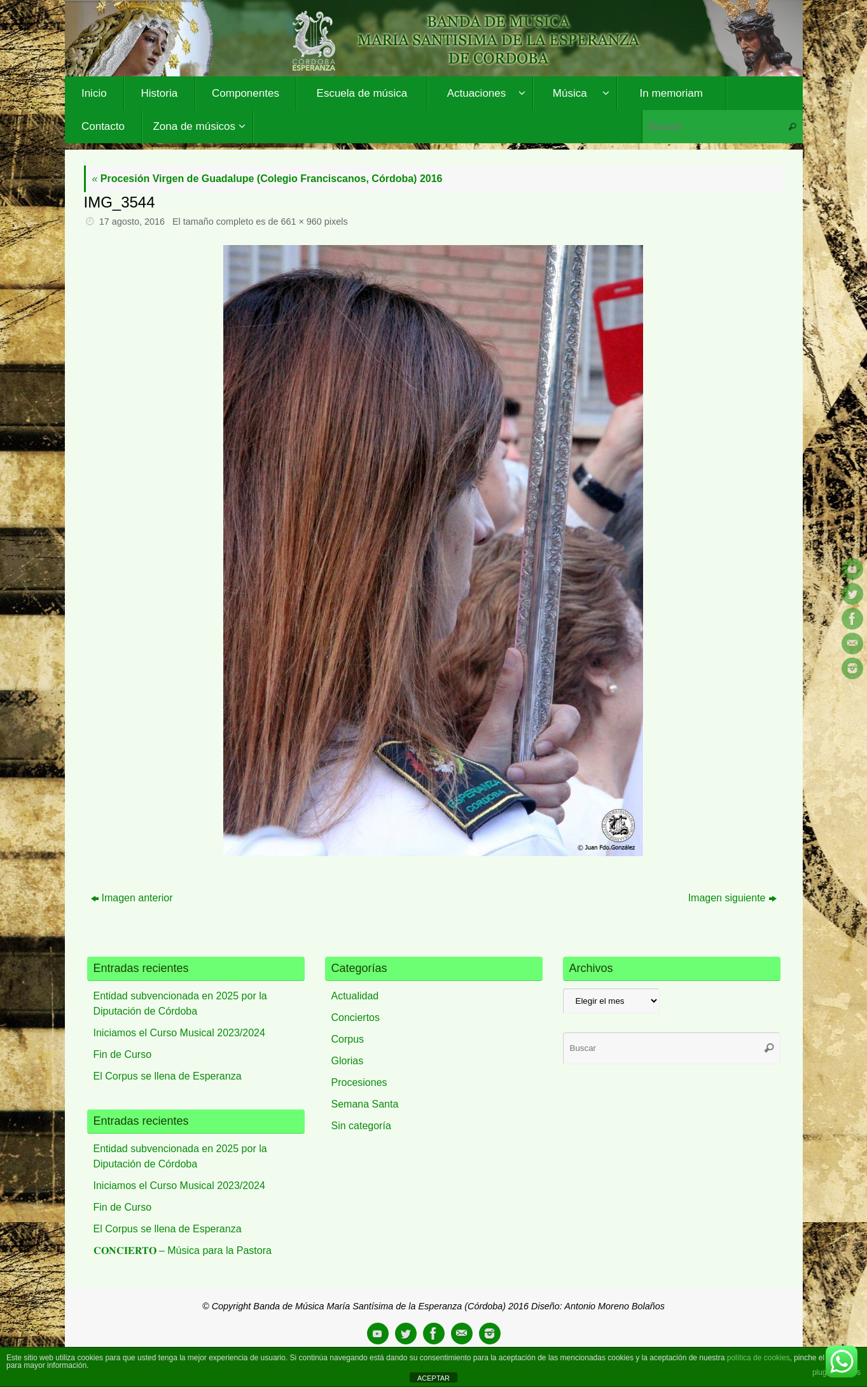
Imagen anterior (132, 897)
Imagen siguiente (732, 897)
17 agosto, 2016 (132, 221)
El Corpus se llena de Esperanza (168, 1076)
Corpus (347, 1039)
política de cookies (758, 1357)
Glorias (347, 1060)
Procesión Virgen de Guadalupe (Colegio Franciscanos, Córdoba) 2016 (267, 178)
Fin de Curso (123, 1054)
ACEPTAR (433, 1378)
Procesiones (359, 1082)
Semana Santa (365, 1104)
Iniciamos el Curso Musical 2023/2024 (179, 1032)
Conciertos (355, 1017)
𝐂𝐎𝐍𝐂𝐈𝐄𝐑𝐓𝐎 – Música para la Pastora (183, 1250)
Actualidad (355, 995)
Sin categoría (361, 1125)
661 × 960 (301, 221)
